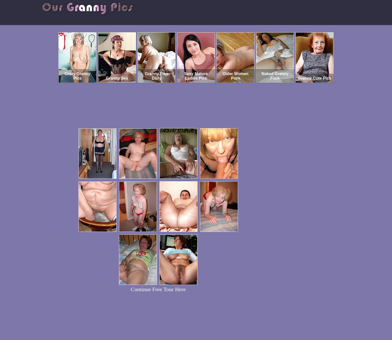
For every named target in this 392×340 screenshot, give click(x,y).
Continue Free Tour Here (158, 289)
